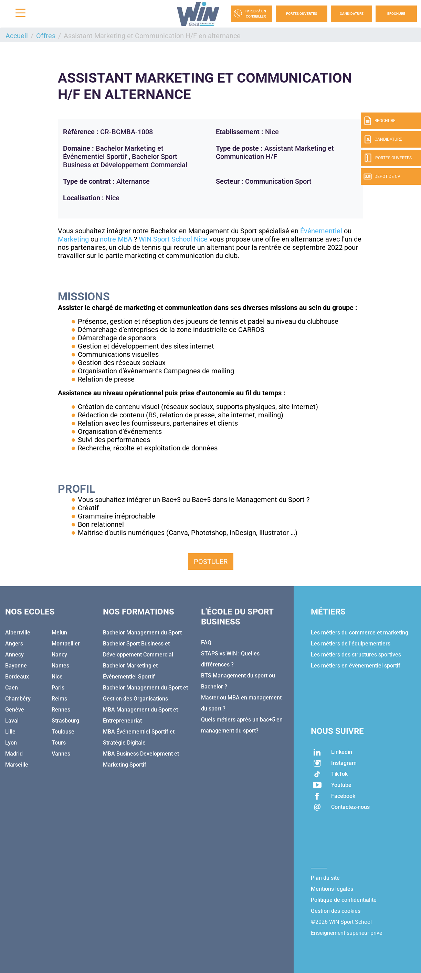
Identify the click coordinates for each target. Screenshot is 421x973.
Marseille (16, 764)
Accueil (17, 36)
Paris (58, 687)
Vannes (61, 753)
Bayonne (16, 665)
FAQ (206, 642)
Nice (57, 676)
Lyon (11, 742)
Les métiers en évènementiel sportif (355, 665)
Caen (11, 687)
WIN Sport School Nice (173, 239)
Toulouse (63, 731)
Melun (59, 632)
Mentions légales (332, 889)
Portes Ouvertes (301, 13)
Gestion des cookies (335, 911)
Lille (10, 731)
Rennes (61, 709)
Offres (45, 36)
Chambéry (18, 698)
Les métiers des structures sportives (356, 654)
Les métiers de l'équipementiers (350, 643)
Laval (12, 720)
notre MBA (116, 239)
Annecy (14, 654)
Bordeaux (17, 676)
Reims (59, 698)
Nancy (59, 654)
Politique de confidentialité (344, 900)
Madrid (14, 753)
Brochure (396, 13)
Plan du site (325, 878)
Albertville (17, 632)
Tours (59, 742)
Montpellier (66, 643)
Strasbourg (65, 720)
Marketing (73, 239)
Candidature (352, 13)
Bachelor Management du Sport (142, 632)
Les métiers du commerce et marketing (359, 632)
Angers (14, 643)
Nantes (60, 665)
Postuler (211, 561)
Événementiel (321, 231)
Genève (14, 709)
